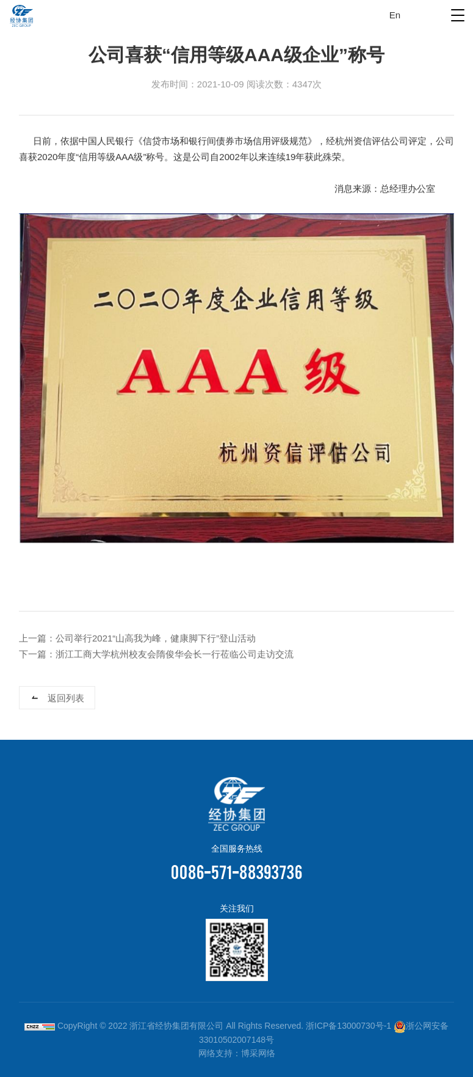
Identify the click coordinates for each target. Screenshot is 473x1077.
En (394, 15)
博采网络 (258, 1053)
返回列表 (66, 698)
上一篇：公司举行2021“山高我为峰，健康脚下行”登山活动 (137, 638)
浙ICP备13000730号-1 (348, 1026)
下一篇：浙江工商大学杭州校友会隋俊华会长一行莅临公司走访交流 (156, 654)
